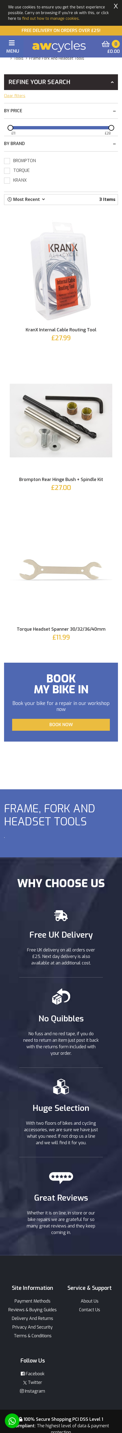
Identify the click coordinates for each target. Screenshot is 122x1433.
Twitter (32, 1382)
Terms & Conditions (33, 1336)
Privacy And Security (32, 1327)
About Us (90, 1301)
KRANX (20, 180)
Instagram (32, 1391)
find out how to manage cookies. (51, 18)
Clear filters (14, 95)
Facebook (33, 1374)
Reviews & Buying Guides (32, 1310)
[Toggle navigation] (11, 47)
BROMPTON (24, 161)
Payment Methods (32, 1301)
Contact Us (89, 1310)
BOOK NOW (61, 724)
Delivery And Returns (32, 1318)
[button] (26, 199)
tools (18, 58)
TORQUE (21, 170)
